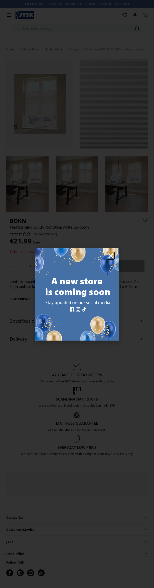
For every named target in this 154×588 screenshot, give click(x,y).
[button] (110, 255)
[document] (77, 294)
